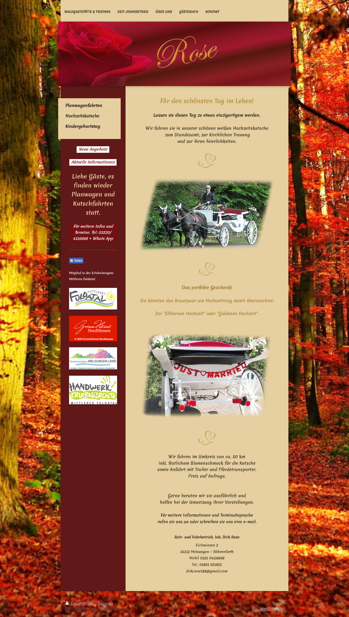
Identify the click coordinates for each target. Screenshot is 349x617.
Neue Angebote (93, 149)
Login (279, 603)
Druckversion (80, 603)
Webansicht (272, 609)
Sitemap (105, 603)
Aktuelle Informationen (93, 162)
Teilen (76, 260)
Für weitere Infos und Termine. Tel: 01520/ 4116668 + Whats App (93, 232)
